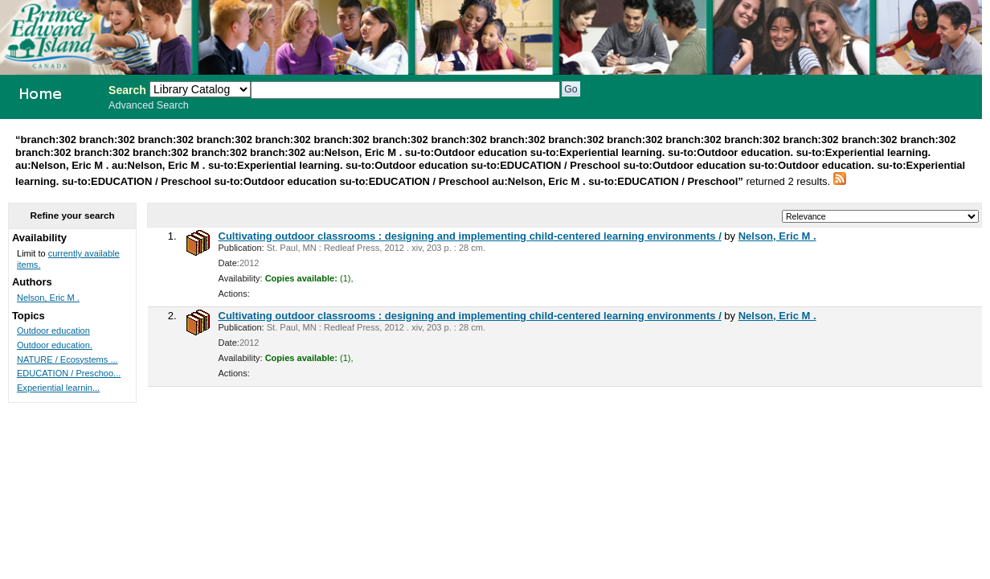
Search (127, 90)
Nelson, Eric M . (777, 236)
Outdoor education (53, 330)
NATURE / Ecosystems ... (67, 359)
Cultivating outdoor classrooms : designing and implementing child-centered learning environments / (470, 236)
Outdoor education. (54, 345)
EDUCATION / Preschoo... (69, 373)
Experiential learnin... (58, 387)
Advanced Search (148, 105)
